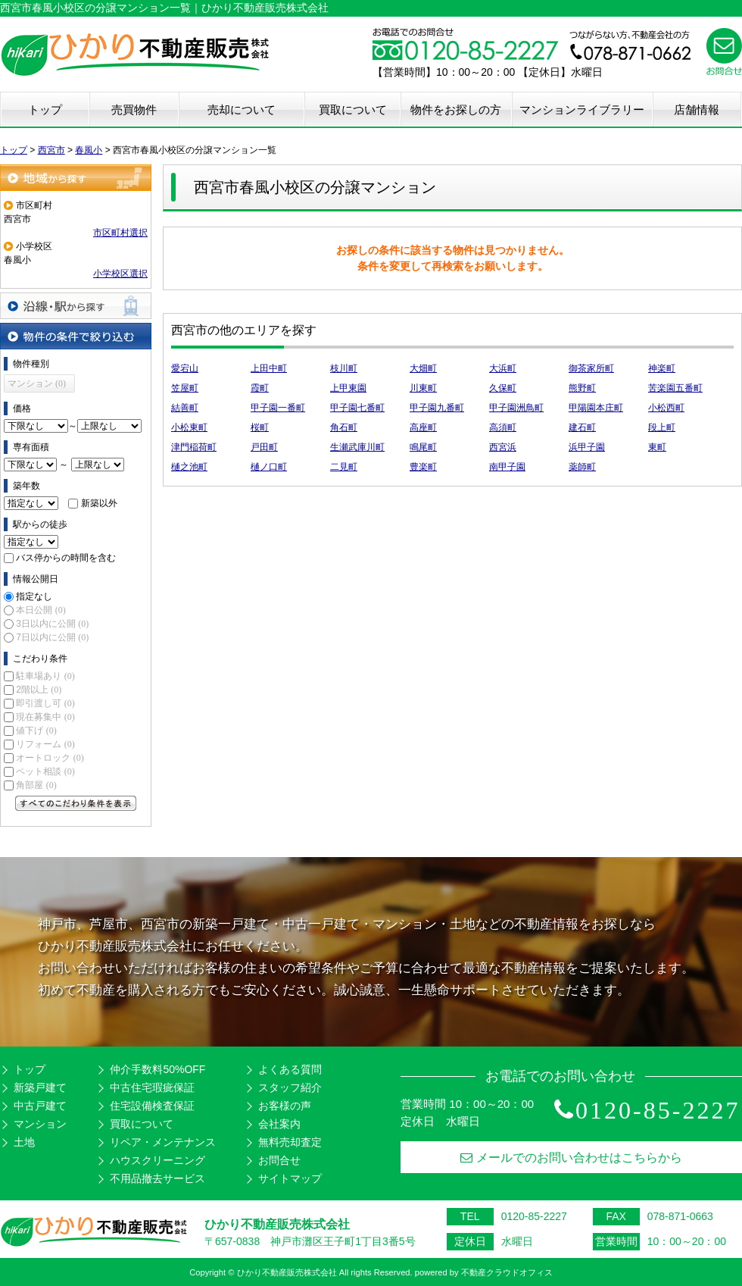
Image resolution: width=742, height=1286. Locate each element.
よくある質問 (290, 1069)
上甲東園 (348, 388)
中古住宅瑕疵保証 (152, 1087)
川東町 (423, 388)
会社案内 (279, 1124)
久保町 (502, 388)
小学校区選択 (120, 273)
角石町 (343, 427)
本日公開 (40, 610)
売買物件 (134, 109)
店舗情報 (696, 109)
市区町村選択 (120, 232)
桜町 (260, 427)
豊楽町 (423, 467)
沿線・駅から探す (75, 306)
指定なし (34, 596)
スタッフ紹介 (290, 1087)
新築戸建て (40, 1087)
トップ (45, 109)
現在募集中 (45, 717)
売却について (241, 109)
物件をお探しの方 (455, 109)
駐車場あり (45, 676)
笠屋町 (184, 388)
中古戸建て (40, 1106)
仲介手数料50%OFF (157, 1069)
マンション (40, 1124)
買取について (353, 109)
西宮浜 (502, 447)
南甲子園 (507, 467)
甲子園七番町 (357, 407)
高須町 (502, 427)
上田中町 (269, 368)
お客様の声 (284, 1106)
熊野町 (582, 388)
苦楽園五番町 (675, 388)
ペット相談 (45, 771)
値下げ (36, 730)
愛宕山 (184, 368)
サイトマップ (290, 1178)
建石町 (582, 427)
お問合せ (279, 1160)
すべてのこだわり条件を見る (75, 803)
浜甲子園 (587, 447)
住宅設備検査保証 (152, 1106)
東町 (657, 447)
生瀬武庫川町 (357, 447)
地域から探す (75, 177)
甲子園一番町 (278, 407)
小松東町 (189, 427)
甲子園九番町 (437, 407)
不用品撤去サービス (157, 1178)
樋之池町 (189, 467)
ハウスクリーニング (157, 1160)
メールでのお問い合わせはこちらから (571, 1157)
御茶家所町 (591, 368)
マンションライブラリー (581, 109)
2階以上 (38, 689)
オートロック (49, 758)
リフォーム (45, 744)
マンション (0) (37, 383)
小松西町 (666, 407)
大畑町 (423, 368)
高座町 (423, 427)
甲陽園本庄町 (596, 407)
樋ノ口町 (269, 467)
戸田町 (264, 447)
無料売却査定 (290, 1142)
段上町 (661, 427)
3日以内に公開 (52, 623)
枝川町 (343, 368)
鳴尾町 (423, 447)
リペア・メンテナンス (163, 1142)
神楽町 (661, 368)
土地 (24, 1142)
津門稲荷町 (194, 447)
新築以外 (99, 503)
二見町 (343, 467)
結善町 (184, 407)
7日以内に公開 (52, 637)
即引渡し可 (45, 703)
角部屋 (36, 785)
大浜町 (502, 368)
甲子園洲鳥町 (516, 407)
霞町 (260, 388)
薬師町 (582, 467)
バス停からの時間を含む (66, 557)
